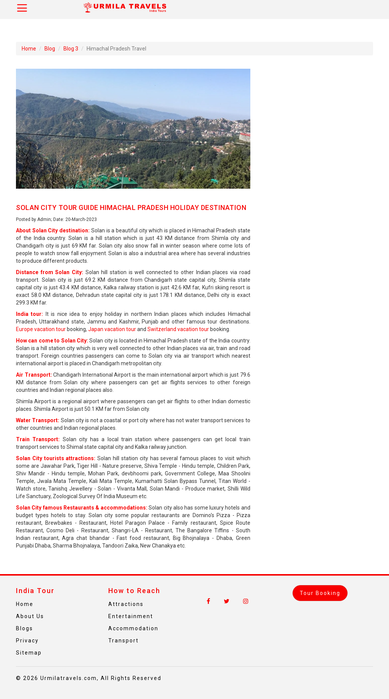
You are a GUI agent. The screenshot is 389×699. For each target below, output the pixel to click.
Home (29, 49)
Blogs (24, 628)
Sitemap (29, 653)
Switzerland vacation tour (178, 329)
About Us (30, 616)
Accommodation (133, 628)
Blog (49, 49)
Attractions (126, 604)
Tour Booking (320, 593)
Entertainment (130, 616)
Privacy (27, 640)
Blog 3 (70, 49)
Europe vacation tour (41, 329)
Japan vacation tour (112, 329)
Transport (123, 640)
